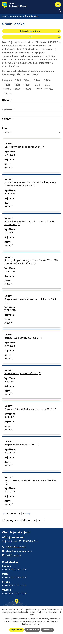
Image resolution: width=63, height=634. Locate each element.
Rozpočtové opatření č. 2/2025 (22, 337)
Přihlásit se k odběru (40, 31)
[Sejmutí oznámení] (31, 123)
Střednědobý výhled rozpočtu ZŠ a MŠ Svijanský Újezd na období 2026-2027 (30, 184)
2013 (38, 80)
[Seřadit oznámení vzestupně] (12, 99)
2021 (18, 89)
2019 (47, 84)
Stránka (11, 513)
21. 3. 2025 (9, 452)
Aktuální (8, 167)
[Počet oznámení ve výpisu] (40, 520)
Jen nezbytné (32, 629)
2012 (28, 80)
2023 (39, 89)
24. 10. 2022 (10, 271)
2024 (50, 89)
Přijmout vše (16, 629)
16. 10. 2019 (9, 491)
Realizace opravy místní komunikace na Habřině (30, 482)
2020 (8, 89)
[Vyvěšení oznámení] (31, 114)
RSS (44, 37)
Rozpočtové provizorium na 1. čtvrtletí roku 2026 (30, 300)
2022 (28, 89)
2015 (7, 84)
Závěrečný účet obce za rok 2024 (24, 146)
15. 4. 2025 (9, 193)
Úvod (4, 16)
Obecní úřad (16, 16)
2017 (27, 84)
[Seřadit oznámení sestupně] (12, 100)
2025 (8, 93)
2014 (48, 80)
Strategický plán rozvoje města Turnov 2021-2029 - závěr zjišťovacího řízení (31, 262)
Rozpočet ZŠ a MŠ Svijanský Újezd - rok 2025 (30, 409)
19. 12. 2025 (10, 310)
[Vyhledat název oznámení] (31, 104)
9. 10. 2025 (9, 345)
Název (6, 100)
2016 (17, 84)
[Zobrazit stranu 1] (19, 513)
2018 (37, 84)
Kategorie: (7, 79)
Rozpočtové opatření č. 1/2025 (22, 373)
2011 (19, 80)
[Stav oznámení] (31, 132)
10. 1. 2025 (9, 232)
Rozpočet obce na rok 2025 (21, 444)
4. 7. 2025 (9, 381)
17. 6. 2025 (9, 154)
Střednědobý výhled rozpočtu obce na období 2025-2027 (29, 223)
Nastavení (47, 629)
